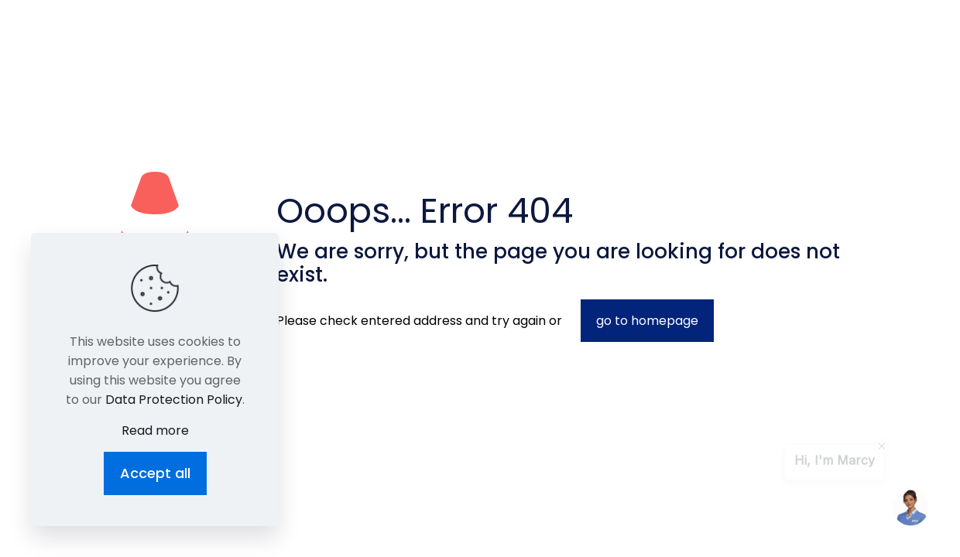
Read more (155, 430)
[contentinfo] (882, 451)
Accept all (155, 473)
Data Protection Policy (173, 399)
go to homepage (647, 321)
